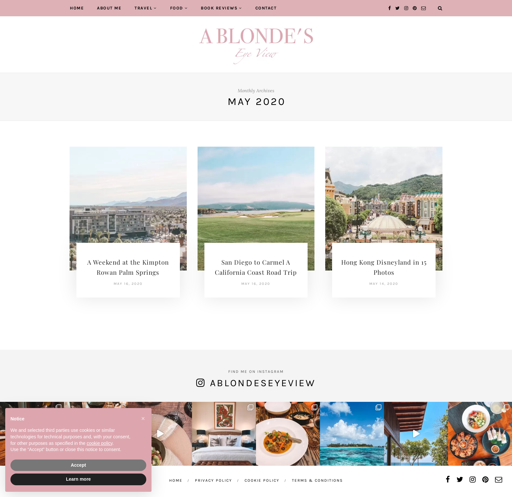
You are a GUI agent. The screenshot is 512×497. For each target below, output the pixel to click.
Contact (266, 8)
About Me (109, 8)
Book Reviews (219, 8)
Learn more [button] (78, 479)
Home (77, 8)
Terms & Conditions (317, 480)
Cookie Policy (262, 480)
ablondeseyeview (263, 383)
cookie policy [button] (99, 443)
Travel (143, 8)
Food (176, 8)
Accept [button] (78, 465)
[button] (143, 418)
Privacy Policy (213, 480)
